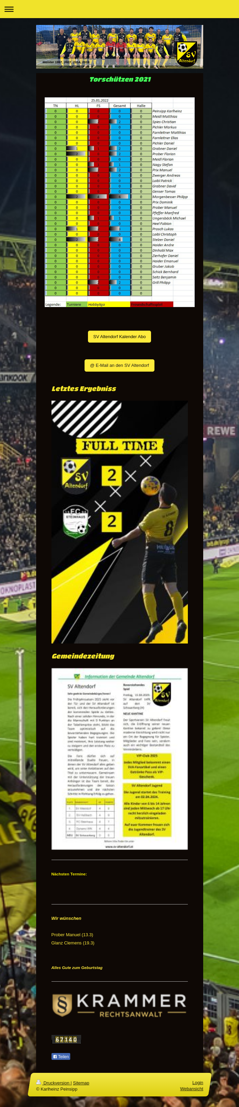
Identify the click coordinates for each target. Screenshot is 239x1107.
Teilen (61, 1056)
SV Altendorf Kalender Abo (119, 336)
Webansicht (191, 1089)
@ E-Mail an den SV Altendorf (119, 365)
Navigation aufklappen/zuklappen (119, 9)
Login (197, 1082)
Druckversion (53, 1082)
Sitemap (81, 1082)
